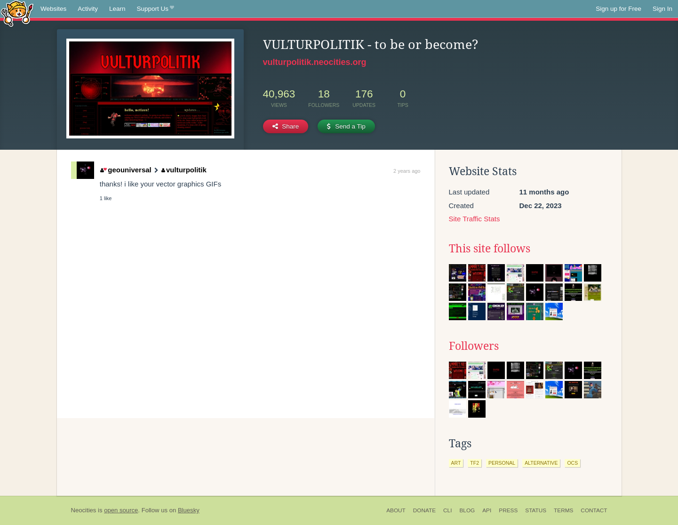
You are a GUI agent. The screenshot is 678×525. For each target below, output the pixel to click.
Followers (474, 346)
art (456, 463)
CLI (447, 510)
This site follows (489, 248)
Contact (594, 510)
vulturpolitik (184, 170)
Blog (467, 510)
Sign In (662, 8)
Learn (117, 8)
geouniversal (126, 170)
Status (535, 510)
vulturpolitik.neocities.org (315, 62)
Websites (53, 8)
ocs (572, 463)
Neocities (83, 510)
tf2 (474, 463)
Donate (424, 510)
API (486, 510)
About (396, 510)
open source (121, 510)
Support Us (155, 9)
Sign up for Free (618, 8)
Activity (88, 8)
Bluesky (188, 510)
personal (501, 463)
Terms (563, 510)
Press (508, 510)
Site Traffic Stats (474, 219)
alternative (541, 463)
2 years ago (406, 171)
